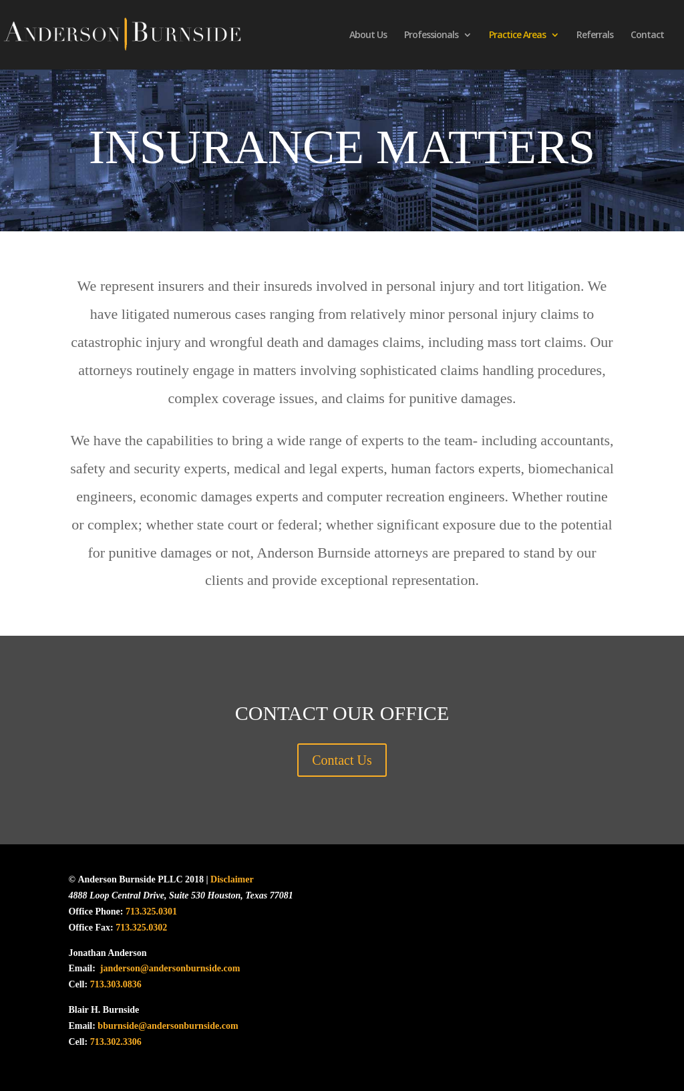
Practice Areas (517, 35)
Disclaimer (231, 879)
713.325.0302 (141, 928)
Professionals (431, 35)
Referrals (594, 35)
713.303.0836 (116, 984)
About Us (368, 35)
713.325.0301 (151, 911)
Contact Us (341, 760)
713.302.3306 (116, 1042)
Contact (647, 35)
